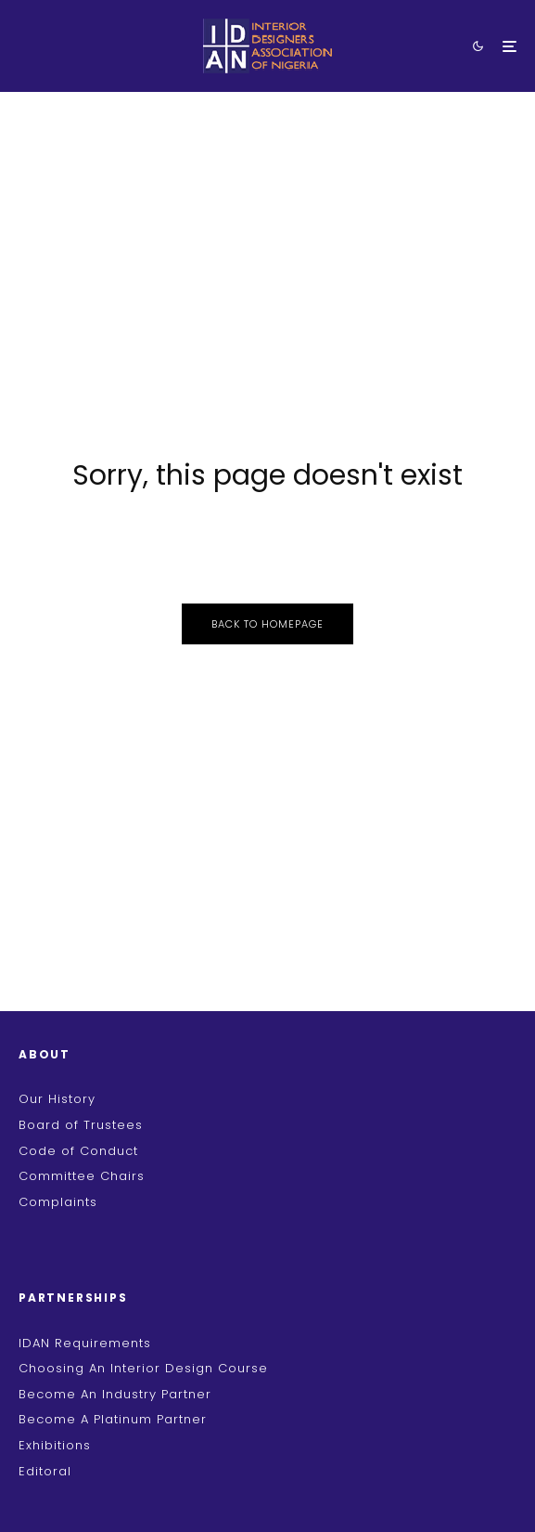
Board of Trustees (81, 1125)
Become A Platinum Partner (113, 1419)
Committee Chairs (82, 1176)
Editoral (45, 1471)
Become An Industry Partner (115, 1394)
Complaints (58, 1202)
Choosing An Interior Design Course (143, 1368)
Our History (57, 1099)
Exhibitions (55, 1445)
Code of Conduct (78, 1151)
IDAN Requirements (85, 1343)
